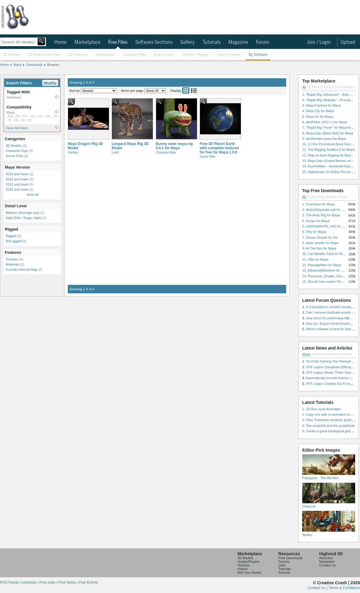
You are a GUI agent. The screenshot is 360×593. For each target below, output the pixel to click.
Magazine (238, 42)
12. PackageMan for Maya (321, 265)
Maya (17, 64)
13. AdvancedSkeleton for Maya (325, 270)
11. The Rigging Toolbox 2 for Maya (328, 149)
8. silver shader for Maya (320, 243)
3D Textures (77, 55)
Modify (50, 83)
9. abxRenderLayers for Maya (324, 138)
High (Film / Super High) (23, 218)
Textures (12, 259)
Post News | (68, 582)
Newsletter (327, 561)
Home (60, 42)
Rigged (11, 236)
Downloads (34, 64)
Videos (242, 569)
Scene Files (14, 156)
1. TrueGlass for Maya (318, 204)
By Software (258, 55)
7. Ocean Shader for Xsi (320, 237)
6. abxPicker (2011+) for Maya (324, 122)
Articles (317, 354)
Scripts (329, 87)
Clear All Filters (17, 128)
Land (115, 152)
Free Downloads (290, 558)
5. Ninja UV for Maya (317, 116)
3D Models (11, 55)
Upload (348, 42)
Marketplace (87, 42)
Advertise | (30, 582)
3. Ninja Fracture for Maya (321, 105)
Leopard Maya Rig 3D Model (130, 146)
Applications (105, 55)
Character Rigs (134, 55)
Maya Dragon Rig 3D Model (85, 146)
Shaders (348, 87)
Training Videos (229, 55)
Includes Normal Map (21, 269)
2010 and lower (17, 189)
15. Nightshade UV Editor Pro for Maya (331, 172)
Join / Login (319, 42)
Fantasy (73, 152)
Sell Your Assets (249, 572)
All (304, 87)
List (194, 90)
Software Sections (153, 42)
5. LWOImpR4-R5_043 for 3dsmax (327, 226)
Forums (284, 561)
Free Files (117, 42)
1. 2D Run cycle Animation (321, 409)
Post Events (88, 582)
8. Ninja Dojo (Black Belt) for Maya (327, 133)
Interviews (331, 354)
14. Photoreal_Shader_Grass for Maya (330, 276)
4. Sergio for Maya (315, 221)
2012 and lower (17, 179)
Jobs (281, 565)
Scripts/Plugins (248, 561)
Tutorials (212, 42)
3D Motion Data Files (44, 55)
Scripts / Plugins (195, 55)
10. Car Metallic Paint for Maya (325, 254)
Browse (53, 64)
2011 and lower (17, 184)
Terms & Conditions (344, 588)
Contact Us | (318, 588)
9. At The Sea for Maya (319, 248)
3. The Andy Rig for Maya (321, 215)
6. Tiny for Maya (314, 232)
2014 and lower (17, 174)
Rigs (338, 87)
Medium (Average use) (22, 212)
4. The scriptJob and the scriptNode (328, 425)
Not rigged (13, 241)
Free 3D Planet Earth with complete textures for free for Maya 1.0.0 (219, 148)
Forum (262, 42)
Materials (12, 264)
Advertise (326, 558)
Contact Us (327, 565)
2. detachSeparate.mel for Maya (326, 209)
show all (33, 194)
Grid (185, 90)
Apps (342, 196)
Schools (284, 572)
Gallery (187, 42)
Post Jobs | (48, 582)
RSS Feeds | (10, 582)
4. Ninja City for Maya (318, 111)
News (306, 354)
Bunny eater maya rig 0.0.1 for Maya (174, 146)
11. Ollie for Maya (315, 259)
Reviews (345, 354)
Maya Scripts (164, 55)
